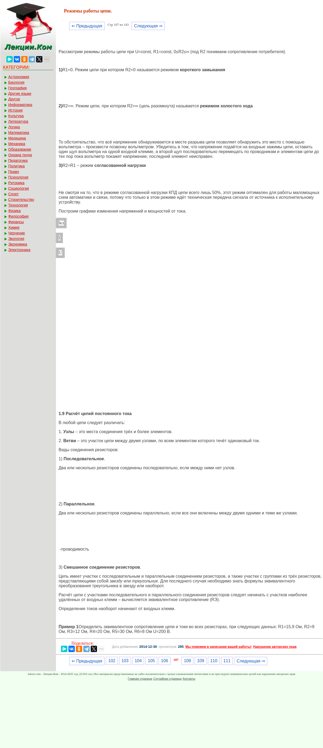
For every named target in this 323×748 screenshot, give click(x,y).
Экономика (17, 244)
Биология (16, 82)
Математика (18, 132)
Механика (16, 144)
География (17, 88)
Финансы (16, 222)
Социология (18, 188)
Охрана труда (20, 155)
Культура (16, 116)
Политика (16, 166)
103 (125, 660)
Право (13, 172)
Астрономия (18, 77)
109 (200, 660)
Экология (16, 238)
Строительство (21, 199)
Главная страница (140, 678)
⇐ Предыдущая (87, 26)
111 (227, 660)
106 (164, 660)
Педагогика (18, 160)
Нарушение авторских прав (274, 647)
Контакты (189, 678)
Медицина (17, 138)
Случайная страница (167, 678)
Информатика (20, 105)
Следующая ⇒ (148, 26)
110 (213, 660)
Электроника (19, 250)
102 (111, 660)
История (15, 110)
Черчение (16, 233)
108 (187, 660)
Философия (18, 216)
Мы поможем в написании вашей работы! (218, 647)
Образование (19, 149)
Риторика (16, 183)
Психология (18, 177)
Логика (14, 127)
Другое (14, 99)
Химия (13, 227)
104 (138, 660)
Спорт (13, 194)
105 (151, 660)
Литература (18, 121)
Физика (14, 211)
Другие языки (19, 93)
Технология (18, 205)
